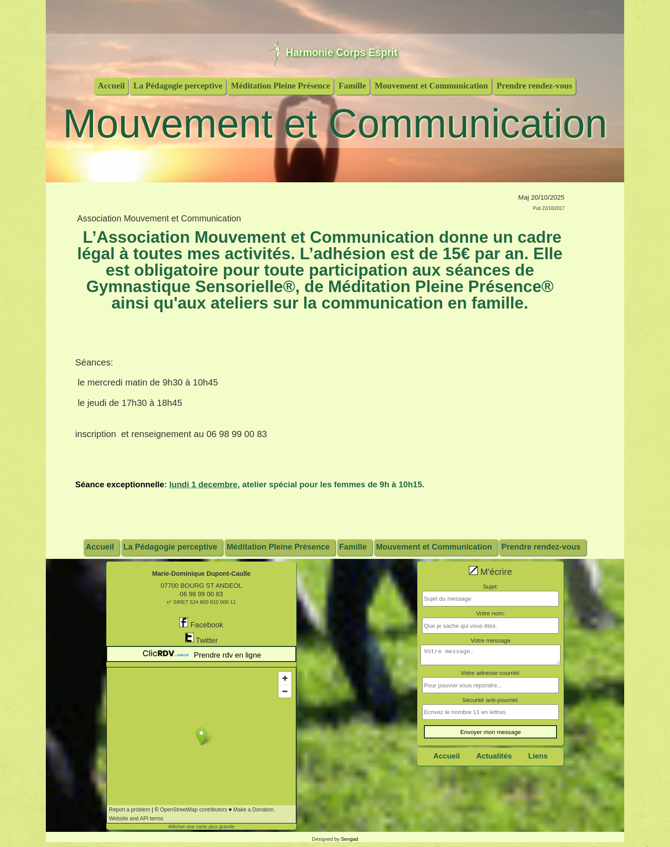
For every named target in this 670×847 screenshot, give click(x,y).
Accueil (111, 85)
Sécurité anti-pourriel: (490, 702)
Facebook (201, 623)
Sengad (349, 839)
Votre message (491, 640)
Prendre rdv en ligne (201, 654)
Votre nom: (490, 613)
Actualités (494, 759)
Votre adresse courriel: (490, 675)
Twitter (201, 639)
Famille (352, 85)
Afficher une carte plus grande (201, 826)
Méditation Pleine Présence (280, 85)
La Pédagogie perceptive (177, 85)
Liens (538, 759)
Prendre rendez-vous (534, 85)
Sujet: (490, 586)
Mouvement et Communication (431, 85)
